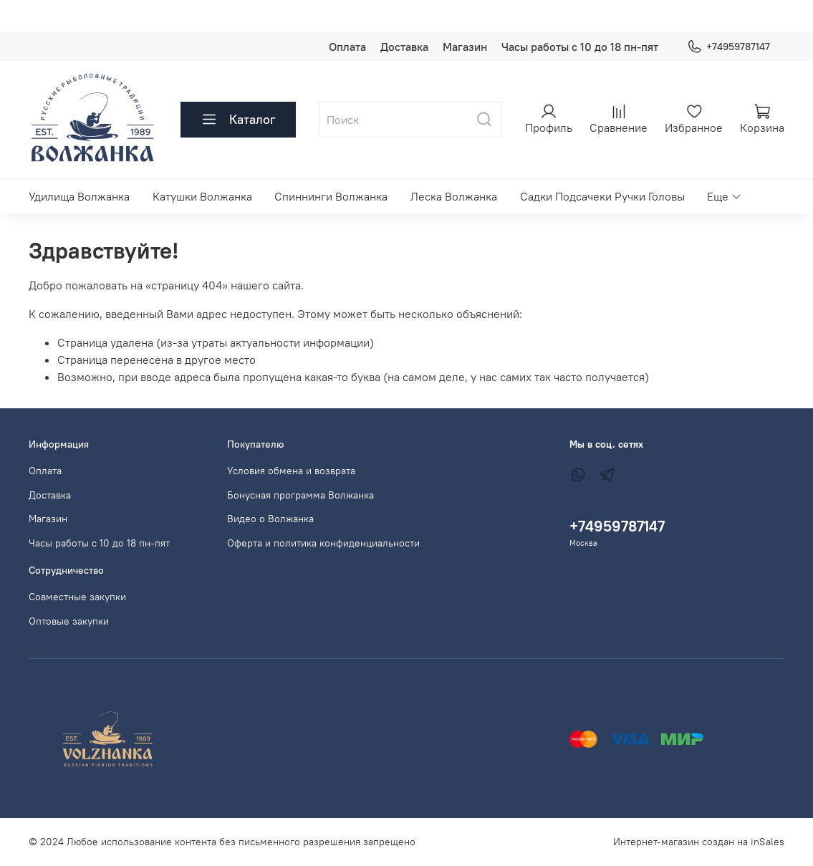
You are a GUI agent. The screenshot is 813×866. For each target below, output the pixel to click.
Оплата (347, 46)
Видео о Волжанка (270, 518)
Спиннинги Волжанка (331, 196)
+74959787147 (728, 46)
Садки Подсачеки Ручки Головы (602, 196)
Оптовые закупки (69, 621)
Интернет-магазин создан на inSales (698, 841)
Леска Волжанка (453, 196)
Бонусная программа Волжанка (300, 495)
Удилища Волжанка (79, 196)
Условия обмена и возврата (291, 470)
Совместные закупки (77, 596)
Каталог (238, 119)
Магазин (465, 46)
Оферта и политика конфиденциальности (323, 543)
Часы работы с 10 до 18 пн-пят (579, 46)
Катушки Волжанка (202, 196)
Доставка (404, 46)
